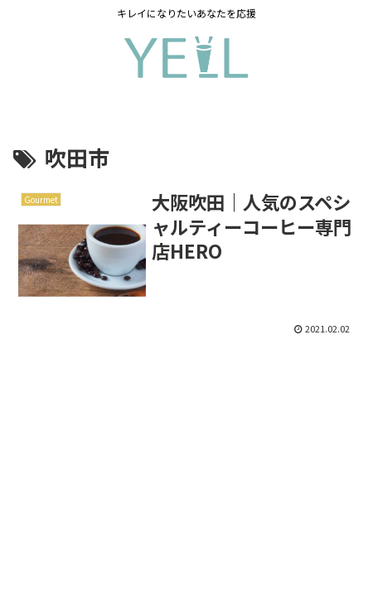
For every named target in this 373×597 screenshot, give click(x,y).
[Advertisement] (186, 454)
